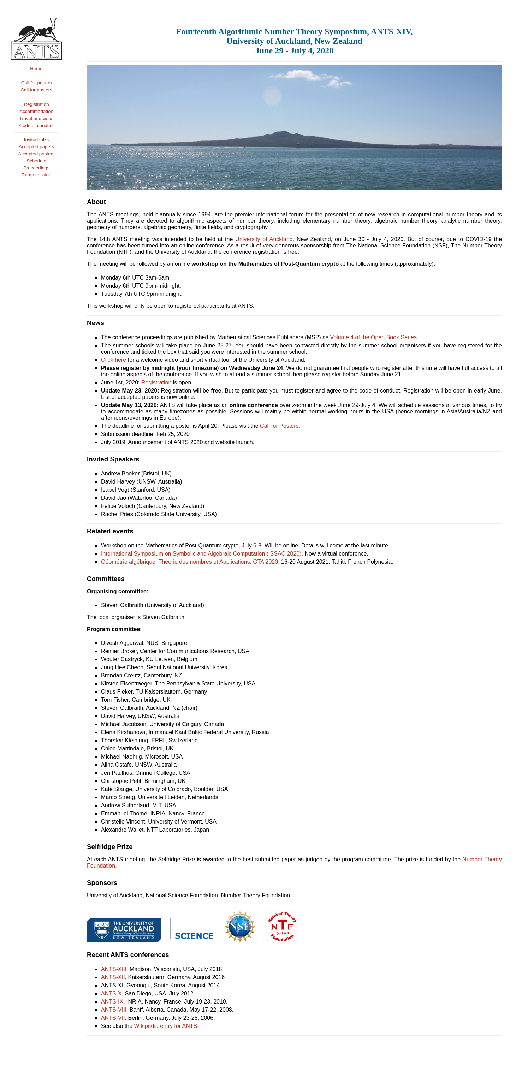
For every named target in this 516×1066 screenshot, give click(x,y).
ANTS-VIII (113, 1010)
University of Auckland (263, 239)
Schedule (36, 160)
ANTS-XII (113, 977)
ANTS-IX (112, 1002)
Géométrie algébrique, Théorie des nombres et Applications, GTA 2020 (189, 562)
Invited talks (36, 139)
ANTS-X (111, 993)
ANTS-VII (113, 1018)
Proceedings (36, 167)
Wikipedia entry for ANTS (165, 1026)
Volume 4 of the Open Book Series (373, 337)
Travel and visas (36, 118)
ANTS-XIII (113, 969)
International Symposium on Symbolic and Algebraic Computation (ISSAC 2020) (201, 554)
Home (36, 68)
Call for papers (36, 82)
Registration (36, 104)
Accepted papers (36, 146)
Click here (113, 360)
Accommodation (36, 111)
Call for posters (36, 89)
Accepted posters (36, 153)
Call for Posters (279, 426)
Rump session (36, 175)
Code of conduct (36, 125)
